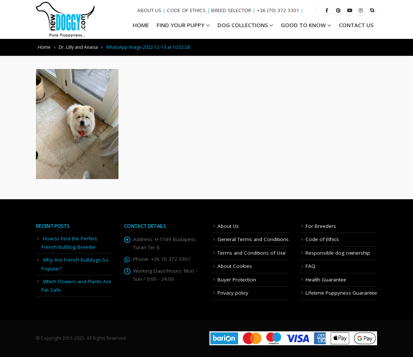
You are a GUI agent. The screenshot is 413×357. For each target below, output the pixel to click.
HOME (141, 25)
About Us (228, 226)
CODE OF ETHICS (186, 10)
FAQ (310, 266)
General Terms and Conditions (253, 239)
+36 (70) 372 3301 (278, 10)
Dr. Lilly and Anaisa (78, 47)
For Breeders (321, 226)
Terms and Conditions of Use (252, 252)
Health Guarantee (326, 279)
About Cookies (235, 266)
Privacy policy (233, 292)
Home (44, 47)
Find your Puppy (180, 25)
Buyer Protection (237, 279)
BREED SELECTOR (231, 10)
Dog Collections (243, 25)
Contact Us (356, 25)
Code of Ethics (322, 239)
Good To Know (303, 25)
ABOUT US (149, 10)
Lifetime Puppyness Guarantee (341, 292)
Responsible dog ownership (338, 252)
